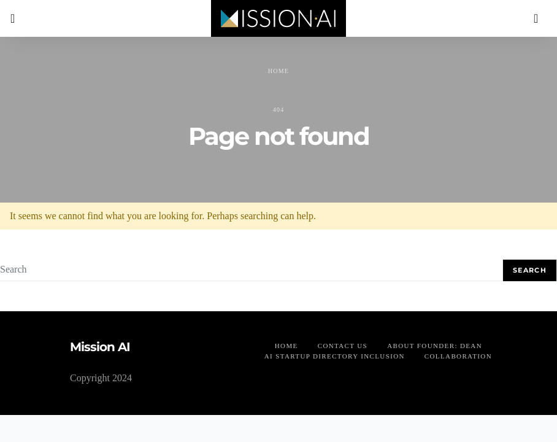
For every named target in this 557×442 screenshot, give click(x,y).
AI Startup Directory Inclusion (334, 356)
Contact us (342, 345)
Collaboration (458, 356)
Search (530, 270)
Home (278, 71)
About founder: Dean (434, 345)
